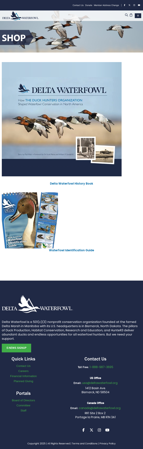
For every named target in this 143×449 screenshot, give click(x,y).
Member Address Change (106, 5)
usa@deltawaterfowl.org (100, 383)
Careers (23, 371)
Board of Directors (23, 400)
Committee (23, 405)
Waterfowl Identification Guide (71, 250)
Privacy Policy (107, 443)
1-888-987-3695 (101, 367)
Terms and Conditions (84, 443)
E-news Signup (16, 348)
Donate (88, 5)
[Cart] (131, 15)
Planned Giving (23, 381)
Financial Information (23, 376)
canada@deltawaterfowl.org (100, 408)
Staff (23, 410)
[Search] (126, 15)
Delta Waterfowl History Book (71, 184)
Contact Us (78, 5)
